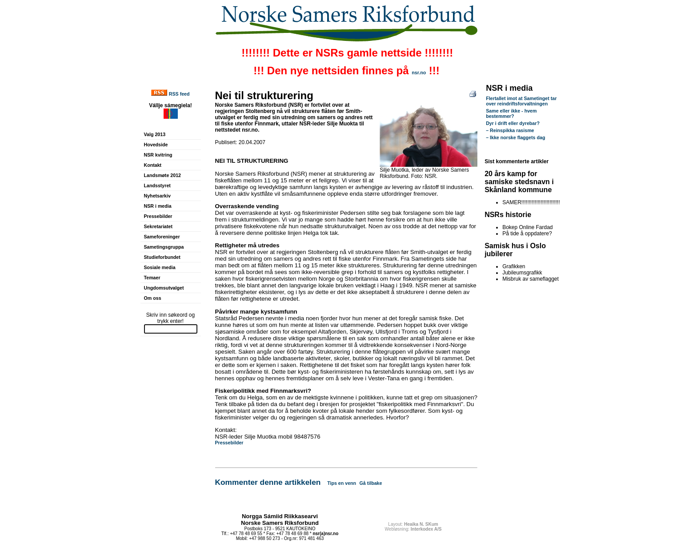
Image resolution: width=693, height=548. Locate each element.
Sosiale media (160, 267)
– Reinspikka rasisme (510, 130)
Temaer (152, 277)
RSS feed (179, 94)
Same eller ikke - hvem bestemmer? (511, 113)
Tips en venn (341, 483)
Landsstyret (157, 185)
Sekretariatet (158, 226)
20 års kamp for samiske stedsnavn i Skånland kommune (519, 181)
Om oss (152, 298)
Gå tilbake (371, 483)
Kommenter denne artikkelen (268, 482)
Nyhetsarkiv (157, 195)
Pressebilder (158, 216)
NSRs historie (508, 214)
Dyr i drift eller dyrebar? (513, 123)
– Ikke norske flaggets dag (515, 137)
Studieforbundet (162, 257)
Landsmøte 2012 (162, 175)
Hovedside (156, 144)
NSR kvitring (158, 154)
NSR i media (158, 206)
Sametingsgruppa (164, 247)
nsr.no (419, 72)
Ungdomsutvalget (164, 287)
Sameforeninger (162, 236)
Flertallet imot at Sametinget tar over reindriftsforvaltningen (521, 101)
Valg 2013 (155, 134)
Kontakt (153, 165)
